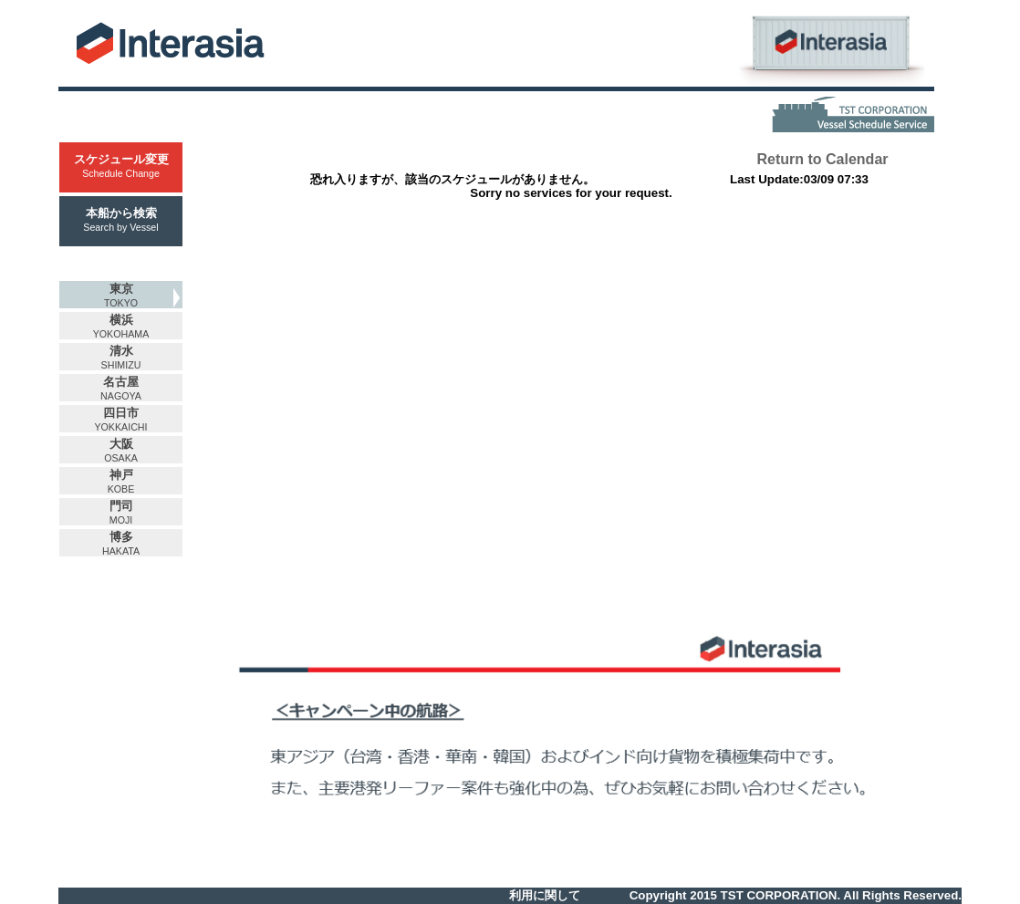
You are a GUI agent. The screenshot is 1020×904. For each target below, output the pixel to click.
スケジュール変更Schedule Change (121, 165)
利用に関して (544, 895)
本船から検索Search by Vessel (120, 219)
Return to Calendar (822, 159)
